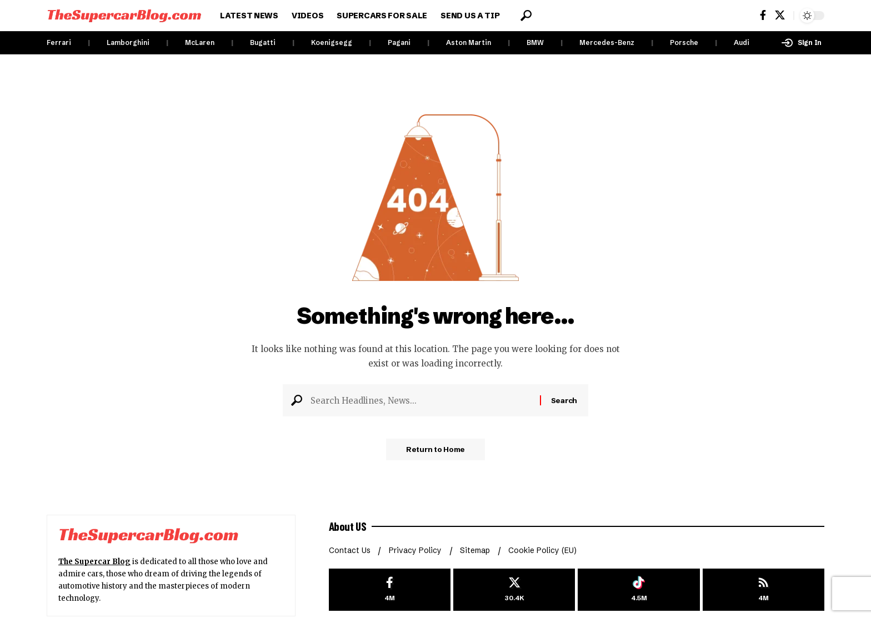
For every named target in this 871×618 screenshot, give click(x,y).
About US (348, 526)
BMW (535, 42)
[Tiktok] (638, 590)
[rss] (763, 590)
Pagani (399, 42)
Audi (741, 42)
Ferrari (59, 42)
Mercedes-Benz (606, 42)
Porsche (684, 42)
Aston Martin (468, 42)
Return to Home (435, 451)
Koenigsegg (331, 42)
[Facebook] (763, 15)
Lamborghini (128, 42)
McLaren (199, 42)
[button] (526, 15)
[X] (780, 15)
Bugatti (263, 42)
